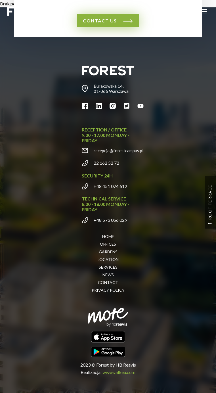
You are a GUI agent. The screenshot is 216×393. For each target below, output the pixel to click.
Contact (108, 282)
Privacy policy (108, 290)
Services (108, 267)
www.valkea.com (118, 372)
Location (108, 259)
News (108, 274)
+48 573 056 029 (110, 220)
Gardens (108, 251)
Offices (108, 244)
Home (108, 236)
